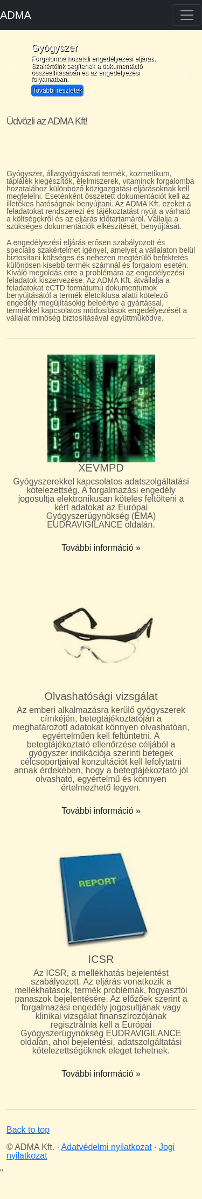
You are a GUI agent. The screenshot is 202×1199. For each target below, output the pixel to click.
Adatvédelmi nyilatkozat (106, 1147)
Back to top (28, 1129)
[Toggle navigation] (187, 15)
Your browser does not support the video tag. (101, 144)
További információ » (101, 547)
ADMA (15, 15)
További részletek (57, 90)
